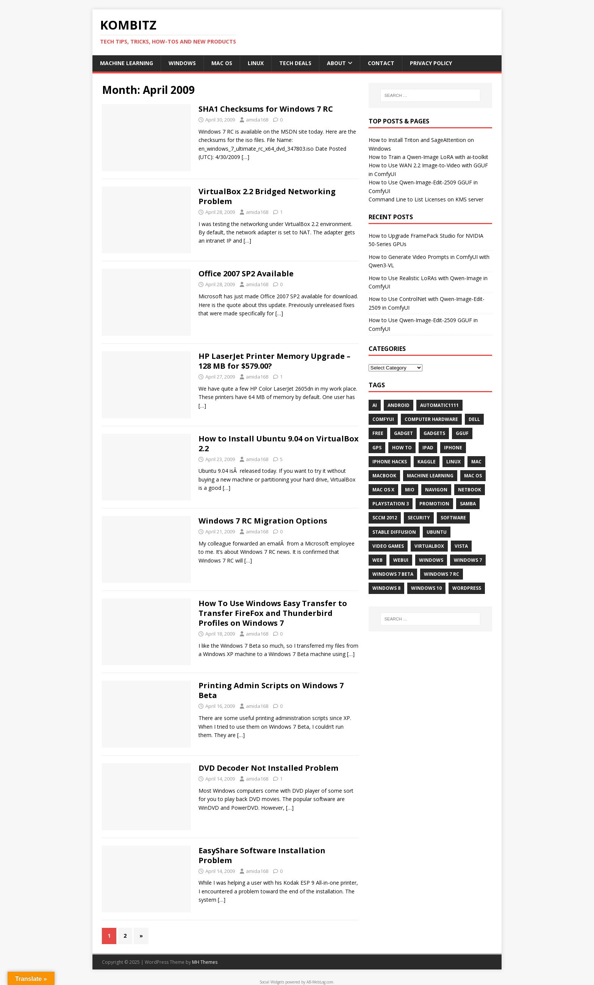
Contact (381, 63)
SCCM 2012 (384, 517)
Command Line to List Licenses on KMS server (426, 199)
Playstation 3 (390, 503)
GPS (376, 447)
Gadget (403, 433)
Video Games (388, 546)
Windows (182, 63)
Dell (474, 419)
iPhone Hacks (389, 461)
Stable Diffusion (394, 532)
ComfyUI (383, 419)
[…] (245, 157)
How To (402, 447)
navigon (436, 489)
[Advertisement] (430, 688)
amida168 (257, 119)
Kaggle (426, 461)
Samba (468, 503)
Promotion (434, 503)
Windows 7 (468, 560)
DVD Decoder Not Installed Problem (268, 768)
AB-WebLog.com (319, 982)
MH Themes (204, 962)
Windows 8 (386, 588)
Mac (476, 461)
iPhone (453, 447)
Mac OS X (383, 489)
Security (419, 517)
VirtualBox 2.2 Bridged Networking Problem (267, 196)
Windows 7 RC (441, 574)
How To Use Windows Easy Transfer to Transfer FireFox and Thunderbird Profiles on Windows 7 (273, 613)
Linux (256, 63)
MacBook (384, 475)
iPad (427, 447)
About (336, 63)
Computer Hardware (431, 419)
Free (377, 433)
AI (374, 405)
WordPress (466, 588)
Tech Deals (295, 63)
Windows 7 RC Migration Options (263, 521)
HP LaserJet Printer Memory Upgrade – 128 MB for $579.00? (274, 361)
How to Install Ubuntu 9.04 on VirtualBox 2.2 (279, 443)
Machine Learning (126, 63)
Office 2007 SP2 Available (246, 273)
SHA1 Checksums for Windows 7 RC (266, 109)
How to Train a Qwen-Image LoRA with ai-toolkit (428, 157)
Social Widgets (271, 982)
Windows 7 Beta (392, 574)
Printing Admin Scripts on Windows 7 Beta (271, 690)
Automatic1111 (439, 405)
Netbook (469, 489)
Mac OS (221, 63)
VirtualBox (429, 546)
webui (400, 560)
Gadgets (434, 433)
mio (409, 489)
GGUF (462, 433)
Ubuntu (437, 532)
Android (399, 405)
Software (453, 517)
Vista (461, 546)
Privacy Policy (431, 63)
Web (377, 560)
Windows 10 (426, 588)
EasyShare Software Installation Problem (262, 855)
